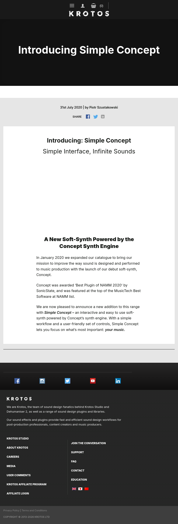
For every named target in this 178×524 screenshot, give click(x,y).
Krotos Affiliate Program (26, 484)
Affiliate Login (18, 493)
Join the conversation (88, 443)
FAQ (73, 461)
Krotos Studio (94, 407)
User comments (19, 475)
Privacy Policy (11, 510)
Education (79, 479)
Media (11, 466)
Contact (77, 470)
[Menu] (72, 5)
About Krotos (17, 447)
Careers (13, 456)
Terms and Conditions (34, 510)
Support (77, 452)
